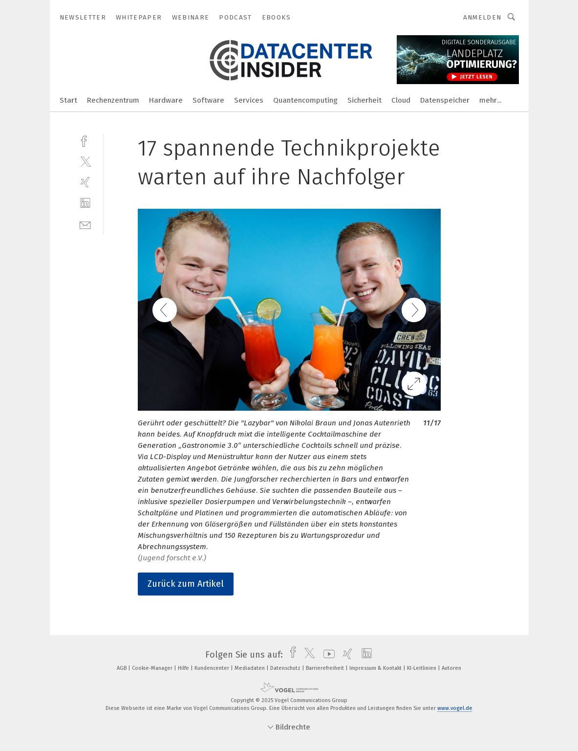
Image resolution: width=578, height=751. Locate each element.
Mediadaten (250, 668)
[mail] (85, 224)
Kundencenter (212, 668)
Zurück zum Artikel (186, 583)
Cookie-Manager (153, 668)
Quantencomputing (305, 100)
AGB (122, 668)
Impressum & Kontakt (376, 668)
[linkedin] (85, 203)
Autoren (451, 668)
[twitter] (85, 161)
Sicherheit (364, 100)
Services (248, 100)
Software (208, 100)
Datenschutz (286, 668)
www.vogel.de (454, 708)
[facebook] (85, 140)
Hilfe (184, 668)
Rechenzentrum (113, 100)
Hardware (166, 100)
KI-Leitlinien (422, 668)
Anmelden (482, 17)
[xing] (85, 182)
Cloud (400, 100)
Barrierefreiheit (325, 668)
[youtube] (327, 654)
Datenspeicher (445, 100)
